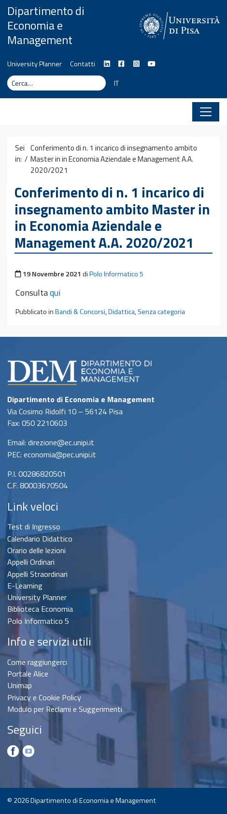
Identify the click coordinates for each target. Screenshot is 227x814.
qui (55, 292)
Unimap (19, 685)
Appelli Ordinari (31, 562)
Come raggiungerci (37, 662)
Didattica (121, 311)
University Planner (34, 64)
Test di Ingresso (33, 526)
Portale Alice (27, 673)
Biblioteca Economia (40, 609)
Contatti (82, 64)
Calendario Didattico (39, 538)
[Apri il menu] (205, 111)
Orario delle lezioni (36, 550)
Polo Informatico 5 (116, 274)
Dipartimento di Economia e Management (46, 25)
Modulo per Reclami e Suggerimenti (64, 709)
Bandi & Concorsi (80, 311)
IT (116, 83)
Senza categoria (161, 311)
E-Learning (25, 585)
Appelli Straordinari (37, 574)
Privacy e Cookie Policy (44, 697)
